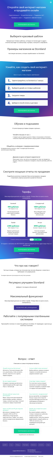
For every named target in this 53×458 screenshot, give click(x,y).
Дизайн (5, 444)
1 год (39, 239)
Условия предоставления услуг (30, 456)
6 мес (35, 239)
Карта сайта (40, 456)
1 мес (31, 239)
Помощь (18, 444)
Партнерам (25, 444)
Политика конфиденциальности (16, 456)
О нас (11, 444)
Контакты (41, 444)
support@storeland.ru (19, 451)
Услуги (48, 444)
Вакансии (33, 444)
